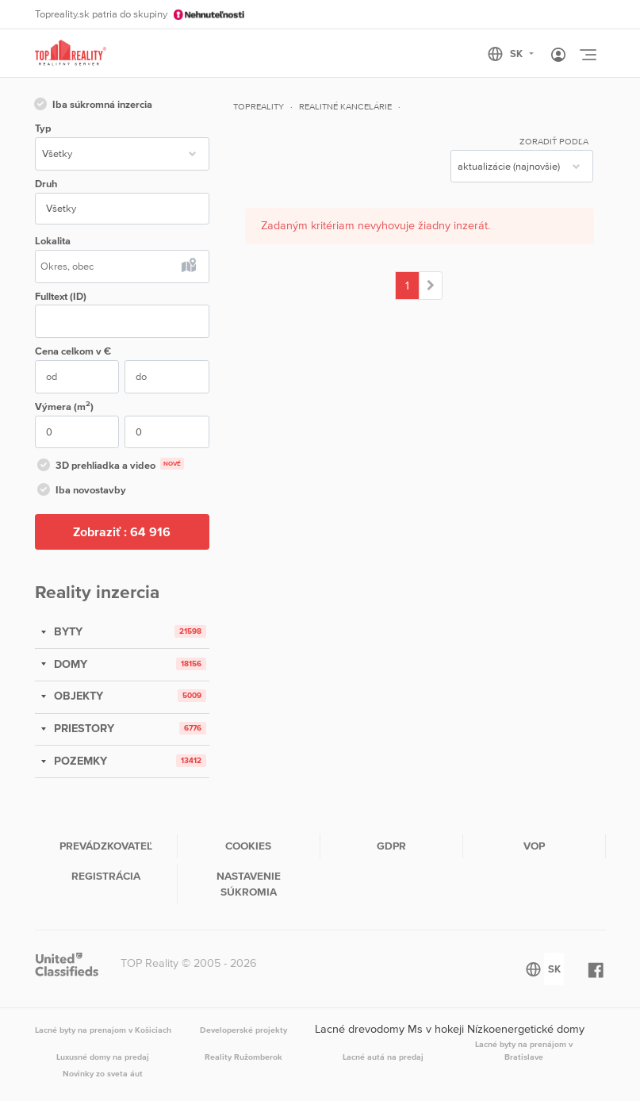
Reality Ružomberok (243, 1056)
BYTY (66, 631)
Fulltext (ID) (60, 296)
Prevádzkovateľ (105, 845)
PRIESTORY (82, 728)
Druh (46, 184)
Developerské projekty (243, 1029)
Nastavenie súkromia (249, 883)
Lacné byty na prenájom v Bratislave (524, 1050)
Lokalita (53, 241)
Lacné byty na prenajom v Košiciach (103, 1029)
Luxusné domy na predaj (102, 1056)
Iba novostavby (80, 491)
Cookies (248, 845)
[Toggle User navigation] (558, 55)
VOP (534, 845)
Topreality (258, 106)
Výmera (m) (64, 405)
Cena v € (73, 351)
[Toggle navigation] (587, 54)
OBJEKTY (77, 695)
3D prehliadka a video (109, 466)
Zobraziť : (122, 531)
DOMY (69, 664)
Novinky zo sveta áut (103, 1073)
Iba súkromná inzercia (92, 105)
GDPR (391, 845)
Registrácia (105, 875)
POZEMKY (79, 760)
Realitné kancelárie (345, 106)
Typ (43, 128)
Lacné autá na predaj (383, 1056)
